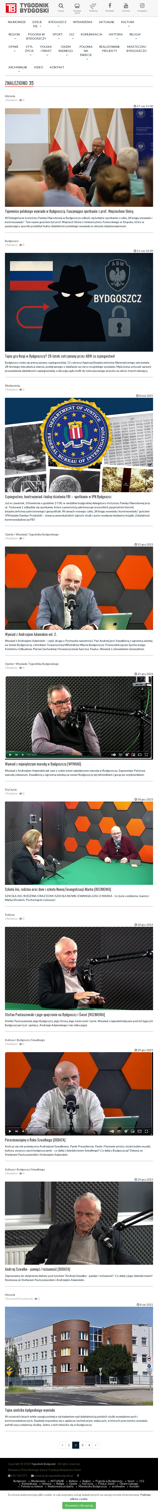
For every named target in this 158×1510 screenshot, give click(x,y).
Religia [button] (135, 36)
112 (141, 1481)
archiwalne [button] (17, 69)
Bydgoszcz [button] (57, 24)
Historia (46, 1483)
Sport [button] (58, 36)
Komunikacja (91, 34)
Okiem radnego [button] (65, 50)
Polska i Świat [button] (46, 50)
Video (38, 67)
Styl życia (87, 1483)
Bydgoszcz (19, 1481)
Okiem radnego (129, 1483)
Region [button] (14, 36)
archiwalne (118, 1486)
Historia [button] (116, 36)
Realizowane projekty (109, 48)
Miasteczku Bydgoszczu (136, 48)
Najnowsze (17, 22)
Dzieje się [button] (37, 24)
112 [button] (71, 36)
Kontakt (57, 67)
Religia (60, 1483)
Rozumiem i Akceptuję (79, 1505)
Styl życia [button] (29, 50)
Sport (131, 1481)
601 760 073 (17, 1475)
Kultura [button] (127, 24)
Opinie (73, 1483)
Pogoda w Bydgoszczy (36, 36)
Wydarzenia (82, 22)
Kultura (73, 1481)
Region (86, 1481)
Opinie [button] (13, 48)
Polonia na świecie (32, 1486)
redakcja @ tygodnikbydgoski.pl (52, 1475)
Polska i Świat (106, 1483)
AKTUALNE (106, 22)
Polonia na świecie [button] (86, 52)
